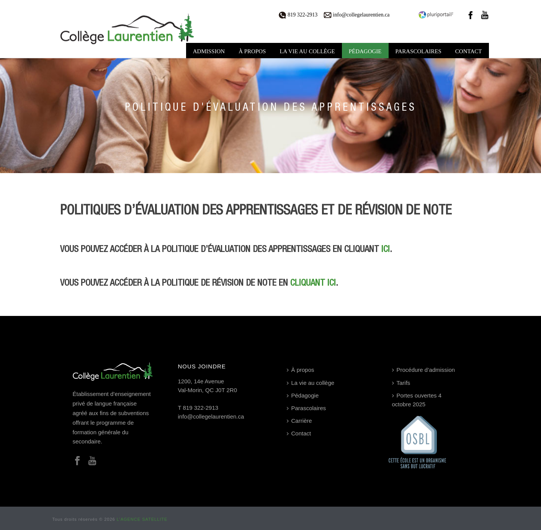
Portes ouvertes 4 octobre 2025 (417, 399)
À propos (252, 51)
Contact (468, 51)
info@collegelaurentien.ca (356, 15)
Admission (209, 51)
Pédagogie (365, 51)
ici (385, 249)
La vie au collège (307, 51)
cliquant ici (313, 283)
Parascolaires (418, 51)
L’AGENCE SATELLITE (142, 519)
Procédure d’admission (423, 369)
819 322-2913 (298, 15)
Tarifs (401, 383)
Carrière (299, 420)
